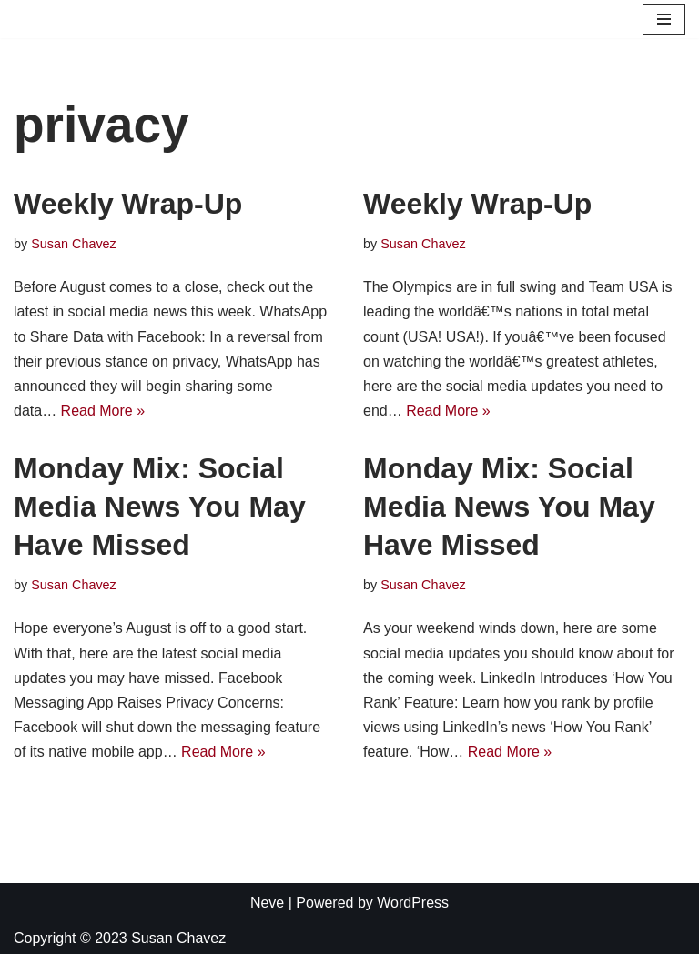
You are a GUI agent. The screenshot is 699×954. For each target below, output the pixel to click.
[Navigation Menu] (664, 19)
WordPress (413, 902)
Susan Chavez (73, 243)
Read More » (103, 410)
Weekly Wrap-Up (128, 203)
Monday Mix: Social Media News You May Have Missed (160, 506)
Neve (267, 902)
